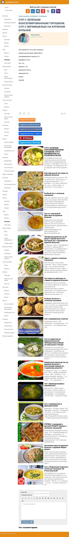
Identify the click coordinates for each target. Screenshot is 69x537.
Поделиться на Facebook (30, 129)
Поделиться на (30, 133)
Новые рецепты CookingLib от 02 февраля (33, 16)
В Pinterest (27, 138)
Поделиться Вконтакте (29, 124)
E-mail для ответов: (26, 495)
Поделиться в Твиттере (29, 142)
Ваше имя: (24, 492)
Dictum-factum (35, 34)
